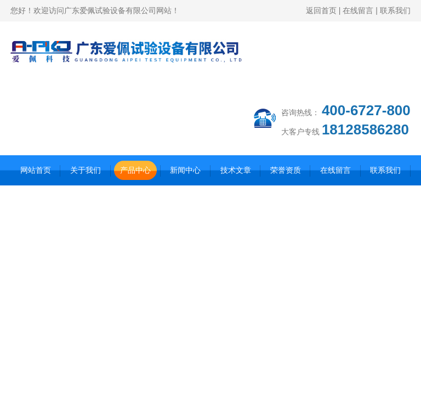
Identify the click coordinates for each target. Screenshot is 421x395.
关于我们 (85, 170)
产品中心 (135, 170)
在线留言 (358, 10)
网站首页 (35, 170)
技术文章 (235, 170)
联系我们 (395, 10)
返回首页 (321, 10)
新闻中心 (185, 170)
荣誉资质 (285, 170)
